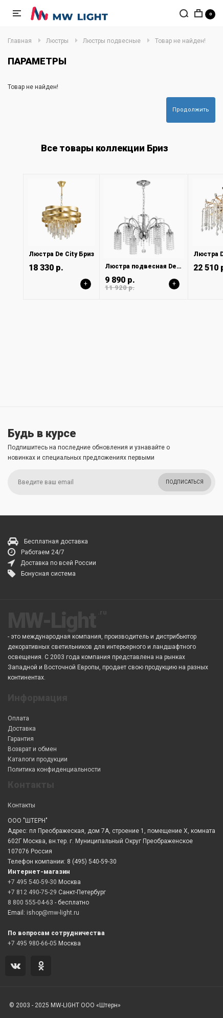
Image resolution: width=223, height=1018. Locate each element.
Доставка (22, 728)
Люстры (57, 40)
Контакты (21, 805)
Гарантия (21, 738)
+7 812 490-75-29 (32, 892)
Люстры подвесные (112, 40)
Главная (20, 40)
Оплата (18, 718)
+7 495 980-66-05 (32, 943)
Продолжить (190, 109)
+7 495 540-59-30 (32, 882)
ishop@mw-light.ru (53, 912)
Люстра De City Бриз (61, 254)
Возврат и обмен (32, 749)
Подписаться (185, 482)
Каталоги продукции (38, 759)
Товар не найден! (180, 40)
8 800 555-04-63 (30, 902)
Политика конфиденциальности (54, 769)
